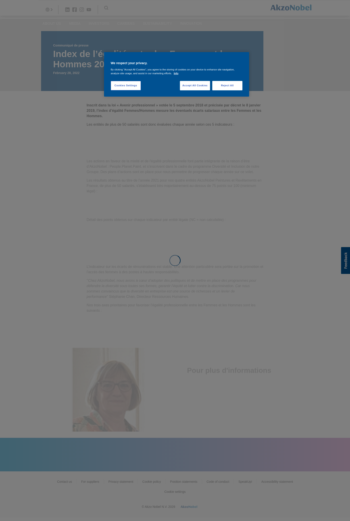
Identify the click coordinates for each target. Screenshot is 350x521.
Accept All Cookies (195, 85)
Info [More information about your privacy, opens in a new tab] (176, 73)
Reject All (227, 85)
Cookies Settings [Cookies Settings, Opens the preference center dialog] (126, 85)
